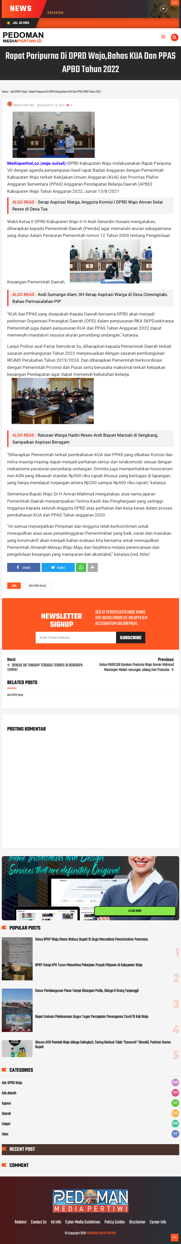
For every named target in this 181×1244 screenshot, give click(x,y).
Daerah (6, 1114)
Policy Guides (114, 1222)
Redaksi (21, 1222)
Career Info (158, 1222)
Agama (6, 1103)
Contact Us (39, 1222)
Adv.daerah (9, 1093)
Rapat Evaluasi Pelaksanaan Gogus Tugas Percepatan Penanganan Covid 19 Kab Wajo (91, 1016)
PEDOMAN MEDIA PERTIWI (101, 1233)
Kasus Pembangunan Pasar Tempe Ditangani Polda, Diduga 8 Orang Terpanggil (87, 991)
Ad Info (56, 1222)
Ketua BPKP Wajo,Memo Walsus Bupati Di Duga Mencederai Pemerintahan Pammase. (91, 939)
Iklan (5, 1134)
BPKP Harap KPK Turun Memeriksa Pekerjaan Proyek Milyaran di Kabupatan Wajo (88, 965)
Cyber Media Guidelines (82, 1222)
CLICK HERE (134, 911)
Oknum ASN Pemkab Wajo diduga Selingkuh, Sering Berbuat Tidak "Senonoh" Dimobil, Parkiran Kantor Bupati (103, 1044)
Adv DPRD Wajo (37, 586)
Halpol (6, 1124)
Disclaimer (137, 1222)
